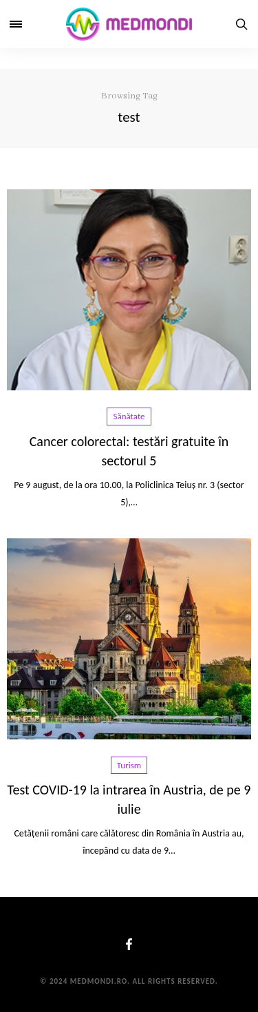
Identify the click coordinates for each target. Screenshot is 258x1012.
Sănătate (128, 416)
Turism (129, 765)
